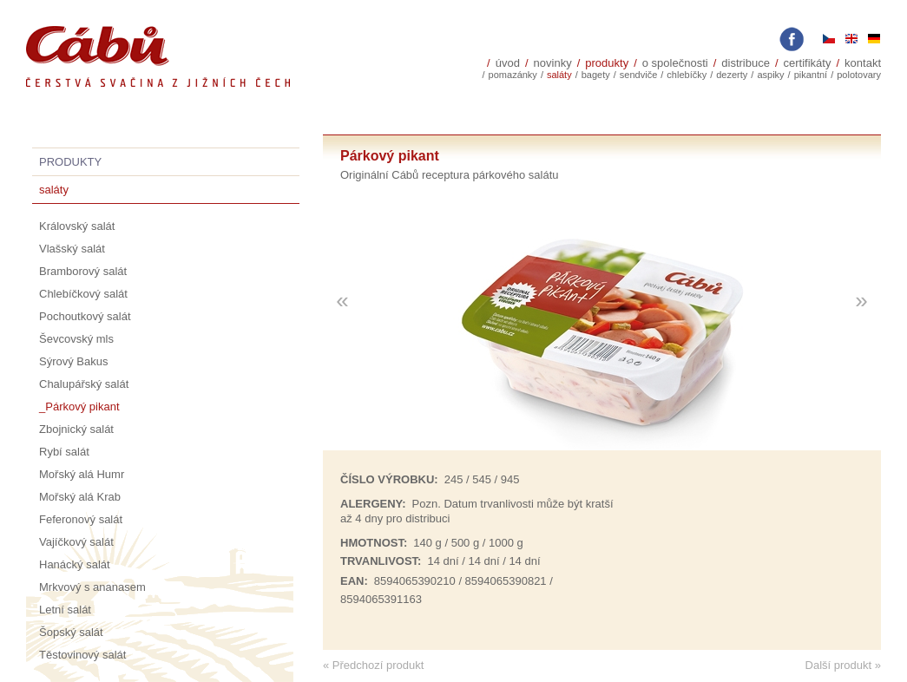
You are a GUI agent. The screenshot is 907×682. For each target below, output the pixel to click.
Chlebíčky (687, 74)
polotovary (859, 74)
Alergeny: (373, 503)
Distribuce (745, 62)
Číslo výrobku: (389, 479)
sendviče (638, 74)
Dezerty (731, 74)
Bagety (596, 74)
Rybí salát (64, 451)
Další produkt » (843, 665)
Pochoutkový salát (85, 316)
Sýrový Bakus (73, 361)
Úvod (508, 62)
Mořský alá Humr (81, 474)
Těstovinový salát (82, 654)
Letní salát (65, 609)
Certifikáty (807, 62)
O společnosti (675, 62)
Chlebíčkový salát (83, 293)
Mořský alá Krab (80, 496)
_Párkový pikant (79, 406)
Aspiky (770, 74)
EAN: (354, 580)
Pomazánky (513, 74)
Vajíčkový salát (76, 541)
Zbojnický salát (76, 429)
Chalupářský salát (83, 383)
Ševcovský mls (76, 338)
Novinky (553, 62)
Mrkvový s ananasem (92, 586)
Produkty (606, 62)
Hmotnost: (373, 542)
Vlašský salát (72, 248)
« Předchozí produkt (373, 665)
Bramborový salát (83, 271)
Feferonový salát (80, 519)
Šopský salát (71, 632)
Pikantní (811, 74)
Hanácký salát (74, 564)
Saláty (559, 74)
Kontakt (863, 62)
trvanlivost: (380, 560)
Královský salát (77, 226)
